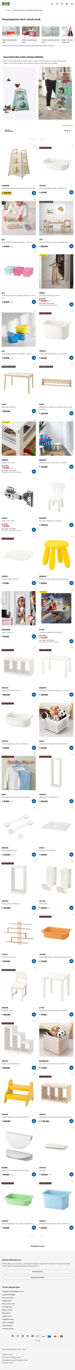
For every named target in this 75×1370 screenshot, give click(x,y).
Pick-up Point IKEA (8, 1304)
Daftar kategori (7, 1325)
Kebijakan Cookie (7, 1363)
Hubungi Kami (6, 1301)
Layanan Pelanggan (8, 1295)
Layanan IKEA (6, 1316)
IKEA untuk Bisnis (8, 1298)
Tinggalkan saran (7, 1319)
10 (41, 139)
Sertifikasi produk (8, 1329)
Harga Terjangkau (8, 1322)
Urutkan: (9, 130)
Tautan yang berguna (11, 1287)
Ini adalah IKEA (7, 1307)
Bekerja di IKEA (7, 1310)
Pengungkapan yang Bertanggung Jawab (15, 1360)
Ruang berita (6, 1313)
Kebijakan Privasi (7, 1354)
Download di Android (37, 1277)
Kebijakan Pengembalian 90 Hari (13, 1291)
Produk (8, 10)
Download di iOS (37, 1272)
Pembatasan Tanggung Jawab (11, 1357)
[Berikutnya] (45, 139)
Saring (67, 130)
